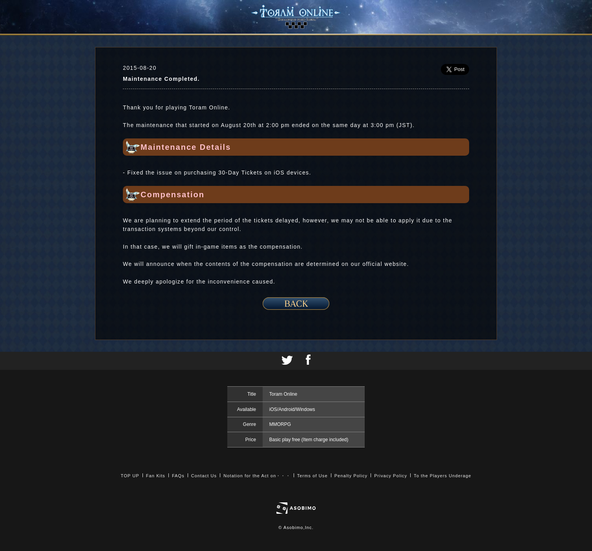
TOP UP (130, 475)
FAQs (178, 475)
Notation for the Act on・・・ (256, 475)
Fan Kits (155, 475)
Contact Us (204, 475)
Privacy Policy (390, 475)
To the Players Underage (442, 475)
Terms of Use (312, 475)
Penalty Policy (351, 475)
